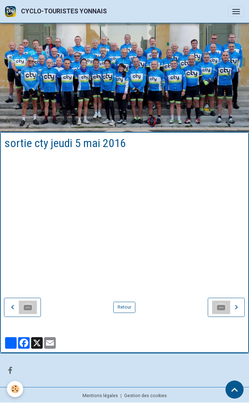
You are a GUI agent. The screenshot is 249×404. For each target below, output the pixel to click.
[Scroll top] (234, 390)
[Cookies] (15, 389)
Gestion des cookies (145, 395)
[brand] (57, 11)
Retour (124, 307)
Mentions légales (100, 395)
